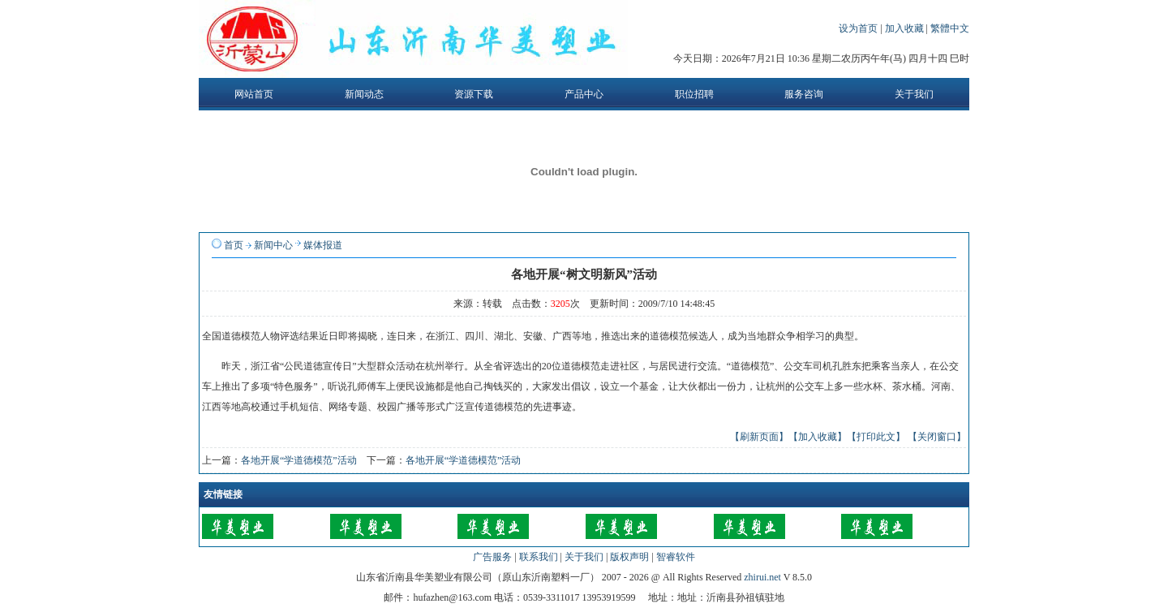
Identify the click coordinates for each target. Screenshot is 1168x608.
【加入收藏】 (817, 436)
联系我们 (538, 557)
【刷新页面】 (759, 436)
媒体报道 (322, 245)
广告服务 (492, 557)
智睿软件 (675, 557)
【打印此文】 (876, 436)
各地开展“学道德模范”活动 (299, 460)
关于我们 (584, 557)
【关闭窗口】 (937, 436)
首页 (233, 245)
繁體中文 (949, 28)
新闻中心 (273, 245)
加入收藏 (905, 28)
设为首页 (859, 28)
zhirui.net (762, 577)
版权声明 (629, 557)
